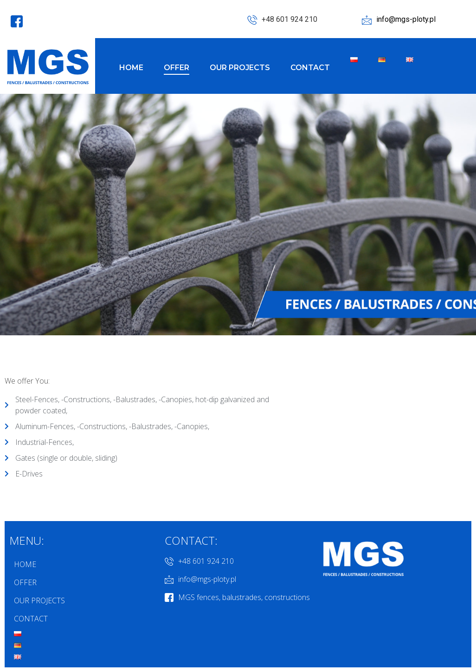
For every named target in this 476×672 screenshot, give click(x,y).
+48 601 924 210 (282, 20)
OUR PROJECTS (240, 67)
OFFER (176, 67)
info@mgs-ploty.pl (399, 20)
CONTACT (310, 67)
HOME (131, 67)
